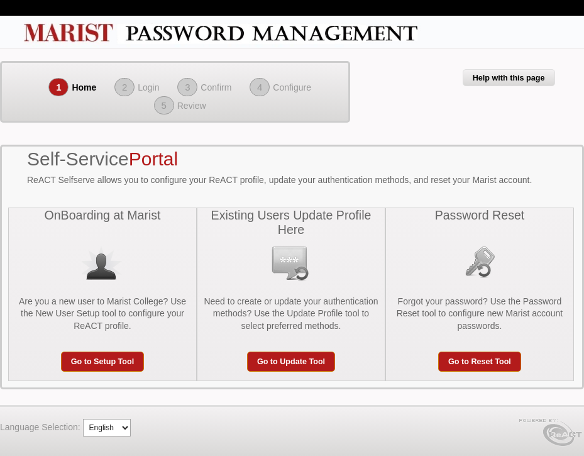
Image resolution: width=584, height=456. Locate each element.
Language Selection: (40, 427)
